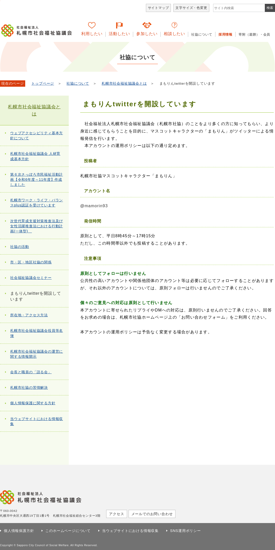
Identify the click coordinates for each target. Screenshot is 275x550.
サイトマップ (158, 8)
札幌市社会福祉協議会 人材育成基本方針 (35, 156)
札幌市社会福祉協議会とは (124, 83)
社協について (201, 34)
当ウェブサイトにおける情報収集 (36, 421)
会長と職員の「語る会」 (31, 372)
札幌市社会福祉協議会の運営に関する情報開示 (36, 354)
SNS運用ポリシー (185, 531)
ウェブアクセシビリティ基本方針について (36, 135)
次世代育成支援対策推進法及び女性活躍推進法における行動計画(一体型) (36, 226)
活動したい (119, 34)
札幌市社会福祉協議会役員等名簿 (36, 333)
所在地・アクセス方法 (29, 315)
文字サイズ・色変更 (191, 8)
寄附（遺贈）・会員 (254, 34)
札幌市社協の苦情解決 (29, 387)
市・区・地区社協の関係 (31, 262)
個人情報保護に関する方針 (33, 403)
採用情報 (225, 34)
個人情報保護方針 (19, 531)
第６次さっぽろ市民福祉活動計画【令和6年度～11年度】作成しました (36, 179)
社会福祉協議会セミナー (31, 278)
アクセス (116, 514)
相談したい (174, 34)
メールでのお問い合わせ (152, 514)
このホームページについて (68, 531)
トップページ (42, 83)
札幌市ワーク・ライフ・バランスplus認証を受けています (36, 202)
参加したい (147, 34)
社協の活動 (19, 247)
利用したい (92, 34)
